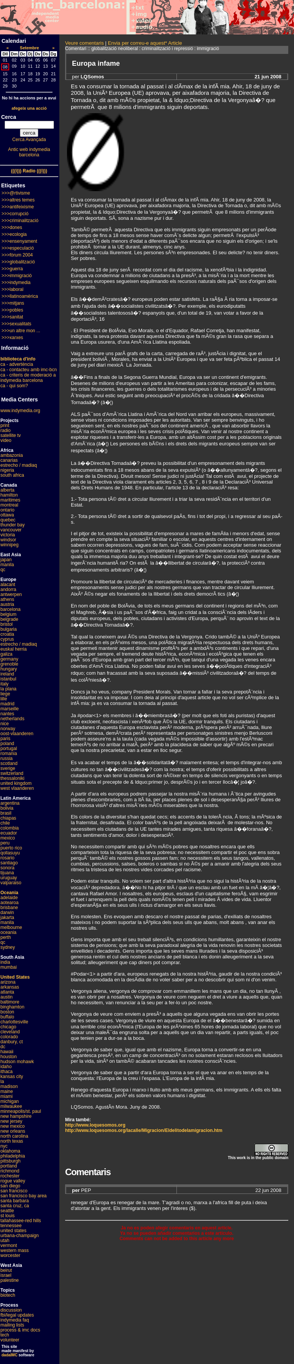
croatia (7, 634)
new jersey (11, 1121)
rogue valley (12, 1181)
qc (2, 569)
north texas (11, 1141)
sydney (7, 947)
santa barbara (14, 1200)
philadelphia (12, 1156)
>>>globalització (18, 262)
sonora (7, 867)
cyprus (7, 639)
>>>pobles (12, 310)
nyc (4, 1146)
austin (6, 997)
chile (5, 823)
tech (4, 1335)
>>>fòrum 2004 (17, 255)
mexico (7, 838)
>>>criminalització (20, 220)
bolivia (6, 808)
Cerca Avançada (29, 139)
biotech (7, 1295)
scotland (9, 763)
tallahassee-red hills (20, 1220)
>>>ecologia (14, 234)
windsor (8, 539)
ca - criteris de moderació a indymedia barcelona (28, 377)
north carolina (14, 1136)
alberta (7, 490)
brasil (5, 813)
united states (13, 1230)
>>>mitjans (13, 303)
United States (15, 977)
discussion (11, 1310)
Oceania (9, 892)
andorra (8, 589)
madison (9, 1086)
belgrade (9, 619)
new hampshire (15, 1116)
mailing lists (12, 1325)
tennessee (10, 1225)
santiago (9, 862)
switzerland (11, 773)
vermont (8, 1245)
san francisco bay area (23, 1195)
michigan (9, 1101)
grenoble (9, 664)
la (2, 1081)
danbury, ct (11, 1041)
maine (6, 1091)
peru (5, 843)
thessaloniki (12, 778)
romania (8, 753)
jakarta (7, 917)
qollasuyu (10, 853)
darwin (7, 912)
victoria (7, 534)
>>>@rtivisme (16, 193)
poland (7, 743)
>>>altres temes (18, 200)
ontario (7, 510)
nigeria (7, 470)
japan (5, 559)
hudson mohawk (17, 1061)
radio (5, 430)
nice (4, 723)
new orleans (12, 1131)
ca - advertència (16, 364)
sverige (7, 768)
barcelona (10, 609)
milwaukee (11, 1106)
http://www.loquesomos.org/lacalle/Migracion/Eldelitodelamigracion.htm (143, 1130)
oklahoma (10, 1151)
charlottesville (14, 1022)
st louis (7, 1215)
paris (5, 738)
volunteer (9, 1340)
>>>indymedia (16, 282)
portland (8, 1166)
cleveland (10, 1031)
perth (5, 937)
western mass (14, 1250)
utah (4, 1240)
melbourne (11, 927)
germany (9, 659)
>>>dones (12, 227)
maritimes (10, 500)
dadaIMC (10, 1355)
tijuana (7, 872)
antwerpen (11, 594)
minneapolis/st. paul (20, 1111)
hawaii (6, 1051)
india (5, 962)
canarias (9, 460)
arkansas (9, 987)
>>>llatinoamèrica (20, 296)
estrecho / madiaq (18, 465)
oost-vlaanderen (16, 733)
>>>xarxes (12, 337)
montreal (9, 505)
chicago (8, 1026)
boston (7, 1012)
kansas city (11, 1076)
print (4, 425)
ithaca (6, 1071)
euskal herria (13, 649)
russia (6, 758)
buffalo (7, 1017)
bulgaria (8, 629)
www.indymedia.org (20, 410)
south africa (12, 475)
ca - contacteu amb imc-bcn (28, 369)
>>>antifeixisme (18, 206)
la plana (8, 689)
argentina (10, 803)
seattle (7, 1210)
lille (3, 698)
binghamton (12, 1007)
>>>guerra (12, 268)
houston (8, 1056)
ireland (7, 674)
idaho (5, 1066)
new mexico (12, 1126)
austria (7, 604)
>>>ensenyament (19, 241)
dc (2, 1046)
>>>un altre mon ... (21, 330)
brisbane (9, 907)
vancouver (10, 530)
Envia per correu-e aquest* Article (145, 43)
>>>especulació (18, 248)
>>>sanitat (12, 317)
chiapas (8, 818)
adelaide (9, 897)
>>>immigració (17, 275)
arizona (7, 982)
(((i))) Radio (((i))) (29, 171)
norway (7, 728)
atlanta (7, 992)
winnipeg (9, 544)
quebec (7, 520)
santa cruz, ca (14, 1205)
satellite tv (10, 435)
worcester (10, 1255)
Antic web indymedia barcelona (29, 152)
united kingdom (15, 783)
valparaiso (10, 882)
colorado (9, 1036)
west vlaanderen (17, 788)
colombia (9, 828)
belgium (8, 614)
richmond (9, 1171)
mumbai (8, 967)
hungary (8, 669)
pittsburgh (10, 1161)
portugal (8, 748)
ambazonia (11, 455)
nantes (7, 713)
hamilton (9, 495)
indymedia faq (14, 1320)
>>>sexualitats (16, 323)
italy (4, 684)
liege (5, 694)
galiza (6, 654)
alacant (7, 584)
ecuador (8, 833)
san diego (10, 1186)
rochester (10, 1176)
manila (7, 564)
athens (7, 599)
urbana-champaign (19, 1235)
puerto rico (11, 848)
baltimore (9, 1002)
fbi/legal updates (17, 1315)
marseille (9, 708)
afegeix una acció (29, 108)
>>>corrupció (15, 213)
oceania (8, 932)
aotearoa (9, 902)
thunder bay (12, 525)
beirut (6, 1270)
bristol (6, 624)
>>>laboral (12, 289)
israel (5, 1275)
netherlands (12, 718)
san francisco (14, 1191)
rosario (7, 858)
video (5, 440)
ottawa (7, 515)
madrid (7, 703)
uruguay (8, 877)
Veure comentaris (84, 43)
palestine (9, 1280)
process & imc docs (20, 1330)
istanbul (8, 679)
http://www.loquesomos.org (95, 1125)
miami (6, 1096)
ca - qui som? (14, 385)
